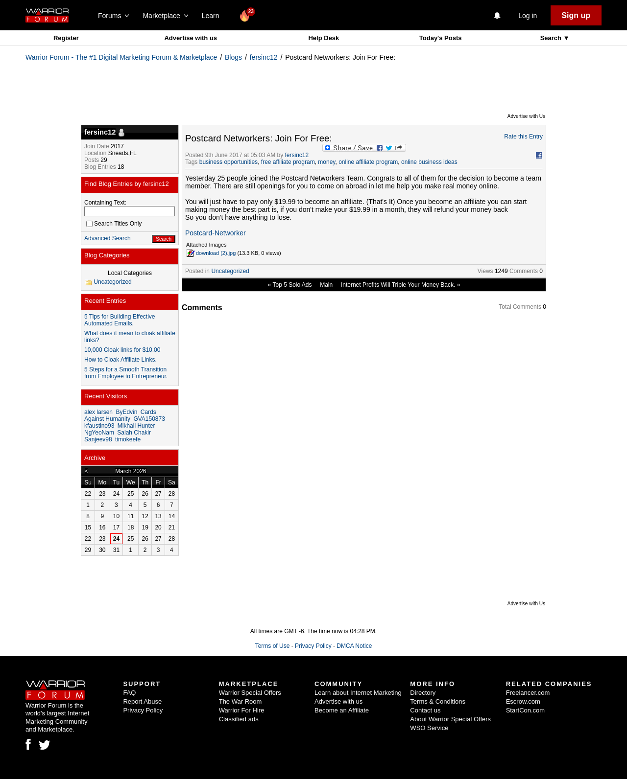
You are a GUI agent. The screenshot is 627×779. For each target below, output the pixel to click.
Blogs (233, 57)
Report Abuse (142, 701)
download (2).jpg (216, 253)
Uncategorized (230, 271)
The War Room (240, 701)
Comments (523, 271)
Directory (422, 692)
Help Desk (323, 38)
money (326, 162)
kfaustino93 (99, 425)
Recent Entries (105, 300)
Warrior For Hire (242, 710)
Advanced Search (107, 238)
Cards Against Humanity (120, 415)
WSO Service (429, 728)
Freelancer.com (528, 692)
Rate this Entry (523, 136)
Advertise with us (190, 38)
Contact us (425, 710)
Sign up (575, 15)
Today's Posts (440, 38)
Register (66, 38)
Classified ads (239, 719)
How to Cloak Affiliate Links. (120, 359)
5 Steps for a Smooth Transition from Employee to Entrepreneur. (126, 373)
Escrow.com (523, 701)
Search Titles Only (114, 223)
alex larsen (98, 412)
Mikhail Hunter (136, 425)
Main (326, 284)
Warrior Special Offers (250, 692)
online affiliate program (368, 162)
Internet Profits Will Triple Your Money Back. (398, 284)
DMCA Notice (354, 645)
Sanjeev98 (98, 439)
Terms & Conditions (437, 701)
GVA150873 (149, 418)
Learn (213, 16)
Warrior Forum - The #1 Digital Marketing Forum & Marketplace (121, 57)
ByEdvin (126, 412)
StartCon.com (525, 710)
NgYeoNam (99, 432)
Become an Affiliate (341, 710)
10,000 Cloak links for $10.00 (122, 349)
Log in (527, 16)
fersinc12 (264, 57)
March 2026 (130, 471)
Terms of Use (272, 645)
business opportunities (228, 162)
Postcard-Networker (215, 233)
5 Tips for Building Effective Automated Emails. (119, 320)
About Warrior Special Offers (450, 719)
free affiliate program (288, 162)
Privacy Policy (313, 645)
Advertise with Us (526, 116)
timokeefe (128, 439)
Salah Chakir (134, 432)
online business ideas (429, 162)
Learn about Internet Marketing (358, 692)
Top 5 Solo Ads (292, 284)
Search (551, 38)
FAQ (129, 692)
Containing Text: (105, 202)
